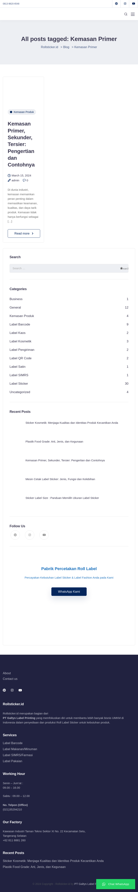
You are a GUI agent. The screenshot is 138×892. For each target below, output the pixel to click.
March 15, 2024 (21, 175)
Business (16, 299)
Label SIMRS (19, 375)
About (7, 673)
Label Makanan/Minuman (20, 749)
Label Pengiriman (22, 350)
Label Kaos (18, 333)
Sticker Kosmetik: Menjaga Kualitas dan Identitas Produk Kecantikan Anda (53, 860)
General (15, 307)
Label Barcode (20, 324)
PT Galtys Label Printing (19, 718)
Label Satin (18, 366)
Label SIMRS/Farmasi (18, 755)
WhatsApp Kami (69, 591)
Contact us (10, 678)
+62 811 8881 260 (14, 840)
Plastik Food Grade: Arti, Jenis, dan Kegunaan (34, 867)
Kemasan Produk (24, 111)
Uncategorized (20, 392)
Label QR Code (21, 358)
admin (15, 180)
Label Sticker (19, 383)
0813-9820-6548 (11, 3)
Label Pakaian (12, 761)
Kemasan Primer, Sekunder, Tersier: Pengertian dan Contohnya (21, 144)
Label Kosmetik (20, 341)
